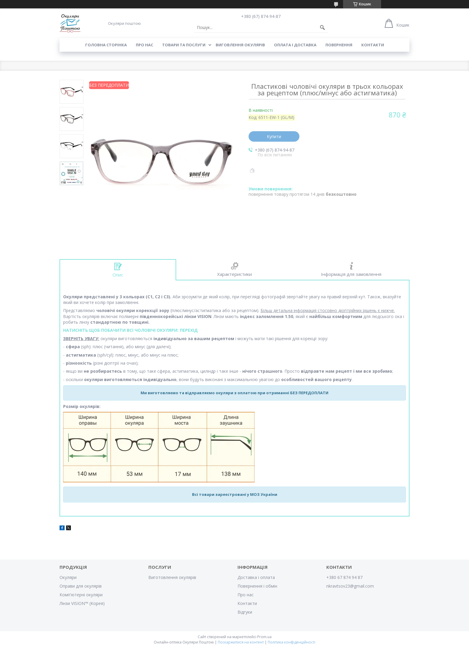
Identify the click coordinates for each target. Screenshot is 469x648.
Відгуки (244, 612)
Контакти (372, 45)
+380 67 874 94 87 (344, 577)
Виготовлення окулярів (172, 577)
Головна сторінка (106, 45)
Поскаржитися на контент (241, 642)
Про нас (144, 45)
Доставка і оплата (256, 577)
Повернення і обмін (257, 586)
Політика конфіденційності (291, 642)
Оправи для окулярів (81, 586)
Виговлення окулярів (240, 45)
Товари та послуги (183, 45)
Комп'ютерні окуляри (81, 594)
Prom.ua (264, 636)
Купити (274, 136)
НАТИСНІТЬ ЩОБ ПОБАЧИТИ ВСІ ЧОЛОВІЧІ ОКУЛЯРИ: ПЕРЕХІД (130, 330)
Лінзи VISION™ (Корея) (82, 603)
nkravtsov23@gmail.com (350, 586)
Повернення (338, 45)
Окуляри (68, 577)
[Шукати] (322, 27)
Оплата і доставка (295, 45)
